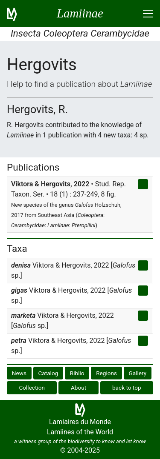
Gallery (138, 373)
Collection (32, 387)
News (19, 373)
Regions (106, 373)
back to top (126, 387)
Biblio (77, 373)
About (78, 387)
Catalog (48, 373)
